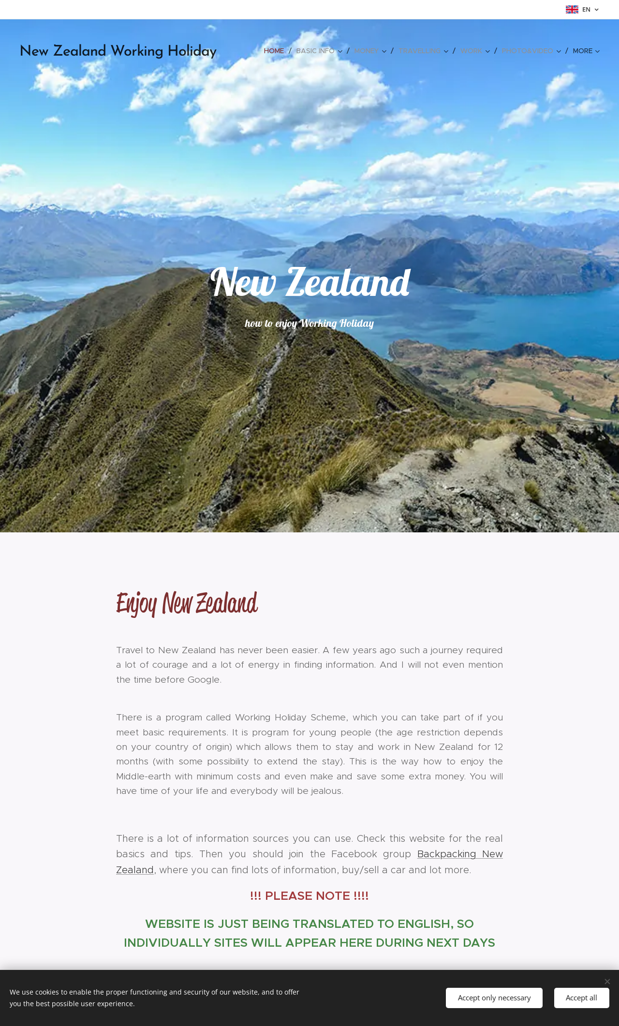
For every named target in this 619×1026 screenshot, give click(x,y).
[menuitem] (277, 51)
